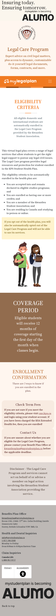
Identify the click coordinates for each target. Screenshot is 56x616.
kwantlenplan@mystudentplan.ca (23, 448)
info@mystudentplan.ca (13, 537)
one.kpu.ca (45, 413)
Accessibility (23, 572)
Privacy (8, 568)
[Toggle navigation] (50, 81)
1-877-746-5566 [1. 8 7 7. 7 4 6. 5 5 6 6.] (9, 540)
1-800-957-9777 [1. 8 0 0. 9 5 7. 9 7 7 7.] (9, 560)
